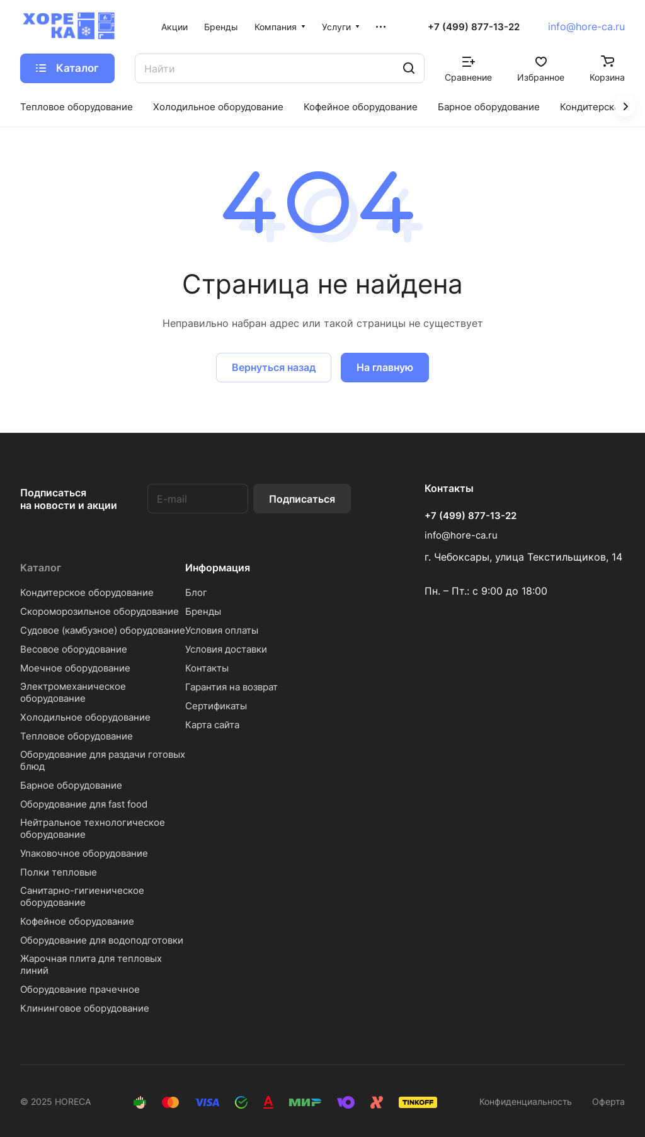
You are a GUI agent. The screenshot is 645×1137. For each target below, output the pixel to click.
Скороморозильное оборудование (99, 611)
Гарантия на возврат (231, 687)
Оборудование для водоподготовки (101, 940)
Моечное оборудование (75, 668)
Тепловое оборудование (76, 736)
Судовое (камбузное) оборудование (102, 630)
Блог (196, 592)
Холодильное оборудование (85, 717)
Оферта (608, 1101)
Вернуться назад (274, 367)
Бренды (203, 611)
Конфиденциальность (525, 1101)
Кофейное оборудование (77, 921)
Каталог (40, 567)
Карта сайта (212, 725)
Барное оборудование (71, 785)
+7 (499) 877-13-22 (474, 27)
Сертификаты (216, 706)
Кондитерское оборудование (87, 592)
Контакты (207, 668)
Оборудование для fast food (83, 804)
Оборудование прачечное (80, 989)
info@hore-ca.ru (586, 26)
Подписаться (302, 499)
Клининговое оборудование (84, 1008)
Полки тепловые (58, 872)
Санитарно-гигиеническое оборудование (82, 896)
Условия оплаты (221, 630)
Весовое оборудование (73, 649)
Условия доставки (226, 649)
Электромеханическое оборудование (73, 692)
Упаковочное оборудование (84, 853)
